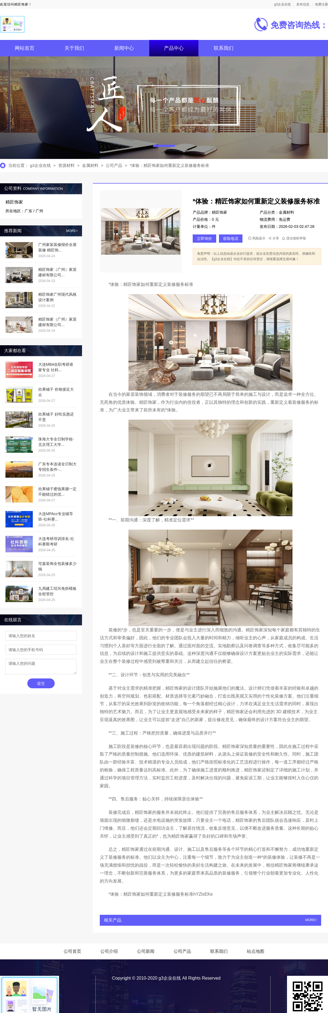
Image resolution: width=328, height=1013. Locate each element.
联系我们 (223, 48)
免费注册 (321, 4)
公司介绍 (109, 951)
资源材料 (66, 165)
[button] (164, 146)
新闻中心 (124, 48)
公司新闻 (145, 951)
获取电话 (230, 238)
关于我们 (74, 48)
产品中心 (174, 48)
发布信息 (302, 4)
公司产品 (114, 165)
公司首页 (72, 951)
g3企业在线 (282, 4)
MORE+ (72, 231)
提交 (41, 683)
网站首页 (24, 48)
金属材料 (90, 165)
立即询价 (204, 238)
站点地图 (255, 951)
